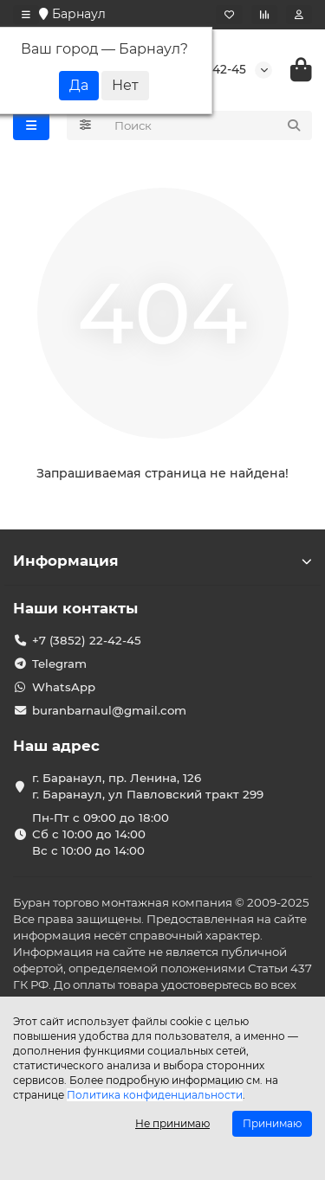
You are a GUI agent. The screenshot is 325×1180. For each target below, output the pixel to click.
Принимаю (272, 1123)
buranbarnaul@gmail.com (109, 710)
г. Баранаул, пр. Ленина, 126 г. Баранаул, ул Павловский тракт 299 (147, 786)
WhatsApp (63, 687)
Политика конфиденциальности (155, 1094)
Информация (162, 560)
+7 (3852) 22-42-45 (86, 640)
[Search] (208, 125)
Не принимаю (172, 1123)
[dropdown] (26, 14)
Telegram (59, 663)
